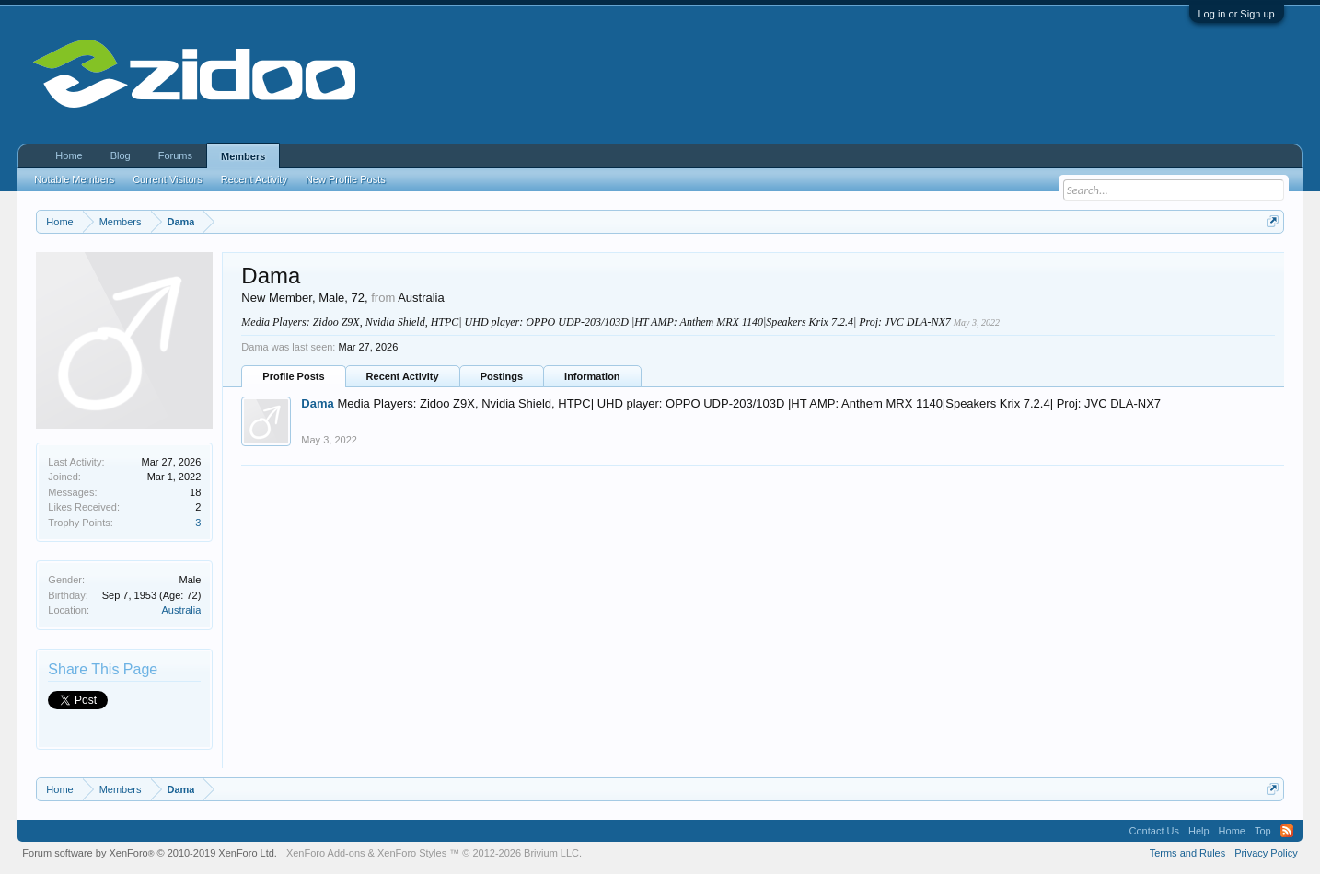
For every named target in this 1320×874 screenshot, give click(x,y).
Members (243, 156)
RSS (1286, 830)
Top (1263, 830)
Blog (120, 155)
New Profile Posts (346, 179)
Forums (175, 155)
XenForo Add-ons (325, 852)
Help (1199, 830)
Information (592, 376)
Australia (182, 609)
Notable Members (74, 179)
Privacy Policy (1265, 852)
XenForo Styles (411, 852)
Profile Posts (293, 376)
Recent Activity (402, 376)
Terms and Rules (1188, 852)
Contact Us (1154, 830)
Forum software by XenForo (149, 852)
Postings (502, 376)
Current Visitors (168, 179)
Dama (317, 403)
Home (68, 155)
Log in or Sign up (1236, 13)
